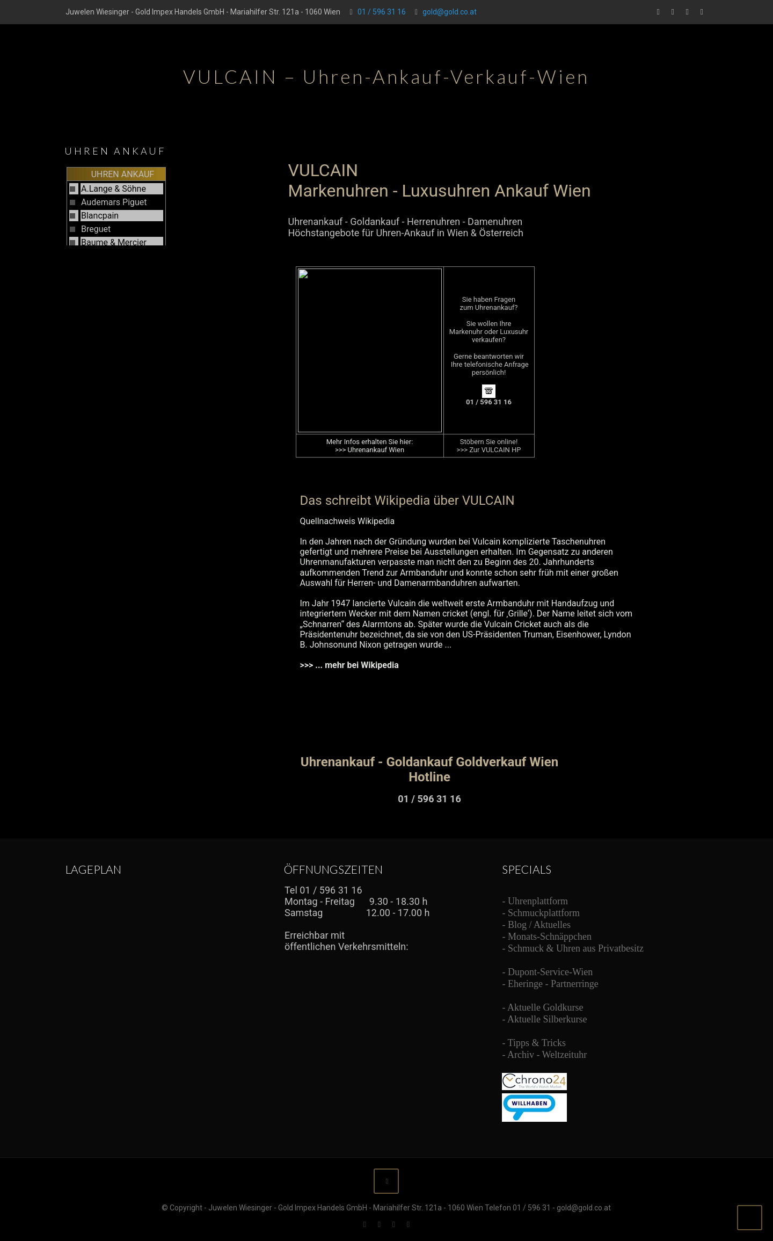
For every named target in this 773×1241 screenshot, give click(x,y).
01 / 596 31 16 (382, 12)
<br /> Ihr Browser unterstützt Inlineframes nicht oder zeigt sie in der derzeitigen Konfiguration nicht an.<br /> (463, 478)
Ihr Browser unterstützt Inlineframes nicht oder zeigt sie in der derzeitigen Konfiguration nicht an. (129, 205)
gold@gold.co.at (449, 12)
